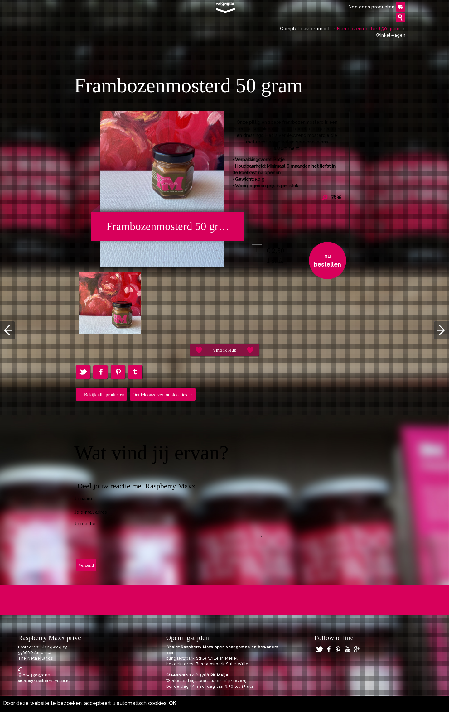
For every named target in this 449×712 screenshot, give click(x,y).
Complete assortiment (305, 28)
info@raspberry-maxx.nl (46, 681)
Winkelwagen (390, 35)
